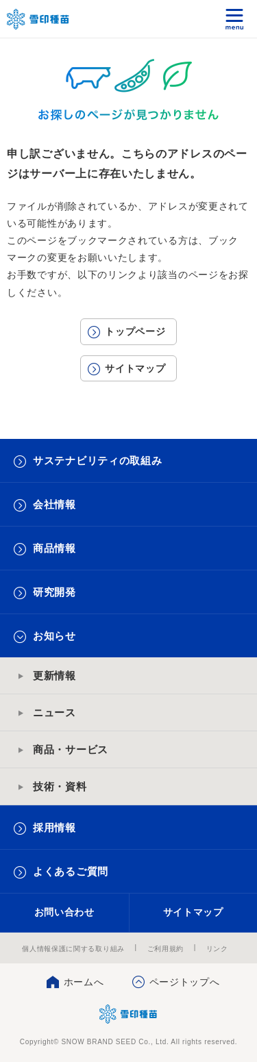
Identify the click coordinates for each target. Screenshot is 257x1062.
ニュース (54, 712)
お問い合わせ (64, 912)
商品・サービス (70, 749)
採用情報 (54, 827)
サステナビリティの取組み (97, 460)
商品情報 (54, 548)
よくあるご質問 (70, 871)
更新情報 (54, 675)
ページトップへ (184, 981)
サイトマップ (135, 368)
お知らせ (54, 636)
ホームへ (84, 981)
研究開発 (54, 592)
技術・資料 (60, 786)
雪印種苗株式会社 (128, 1014)
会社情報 (54, 504)
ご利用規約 (165, 948)
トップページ (135, 331)
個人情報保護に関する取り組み (73, 948)
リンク (217, 948)
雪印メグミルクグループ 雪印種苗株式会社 (38, 19)
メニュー (234, 19)
